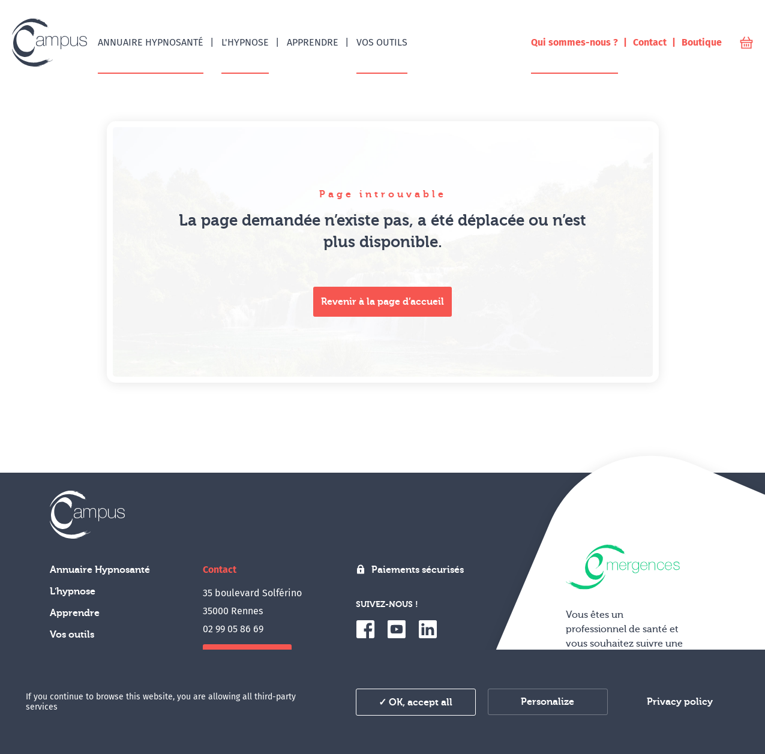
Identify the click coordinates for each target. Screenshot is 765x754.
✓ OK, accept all (415, 702)
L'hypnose (72, 591)
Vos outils (72, 634)
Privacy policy (680, 701)
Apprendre (75, 613)
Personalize (547, 701)
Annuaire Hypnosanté (100, 569)
